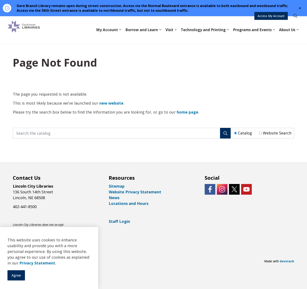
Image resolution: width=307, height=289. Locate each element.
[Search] (225, 133)
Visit (169, 36)
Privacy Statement (37, 279)
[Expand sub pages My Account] (120, 37)
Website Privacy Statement (135, 191)
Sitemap (117, 186)
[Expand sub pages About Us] (297, 37)
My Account (107, 36)
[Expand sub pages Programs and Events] (274, 37)
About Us (287, 36)
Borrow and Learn (141, 36)
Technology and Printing (203, 36)
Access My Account (271, 23)
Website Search (277, 133)
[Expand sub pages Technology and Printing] (228, 37)
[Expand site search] (295, 23)
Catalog (245, 133)
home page (187, 112)
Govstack (287, 261)
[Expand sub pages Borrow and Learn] (160, 37)
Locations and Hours (128, 203)
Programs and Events (252, 36)
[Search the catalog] (122, 133)
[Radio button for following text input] (235, 133)
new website (111, 103)
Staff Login (119, 221)
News (114, 197)
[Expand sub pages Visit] (175, 37)
